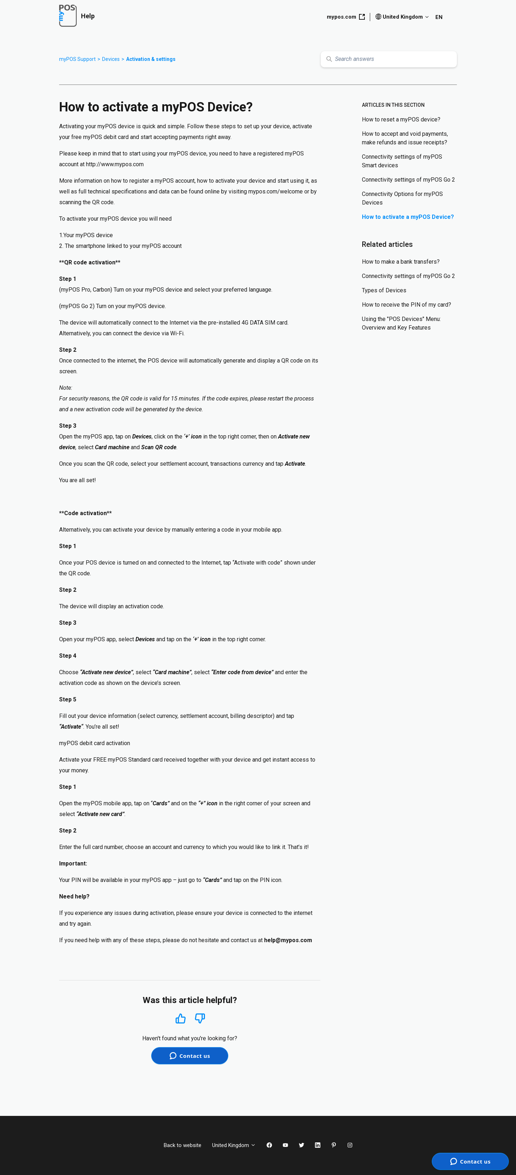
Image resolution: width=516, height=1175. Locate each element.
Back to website (182, 1145)
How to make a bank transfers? (401, 261)
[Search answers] (389, 59)
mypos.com (346, 17)
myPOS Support (77, 59)
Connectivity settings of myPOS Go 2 (408, 179)
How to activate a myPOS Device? (408, 217)
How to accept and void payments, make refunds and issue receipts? (405, 138)
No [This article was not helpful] (200, 1018)
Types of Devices (384, 290)
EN (439, 17)
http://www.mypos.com (115, 164)
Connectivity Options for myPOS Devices (402, 198)
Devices (111, 59)
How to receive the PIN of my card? (406, 304)
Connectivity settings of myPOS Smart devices (402, 161)
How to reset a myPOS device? (401, 119)
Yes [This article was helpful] (180, 1018)
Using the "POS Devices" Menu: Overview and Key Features (401, 323)
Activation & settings (151, 59)
